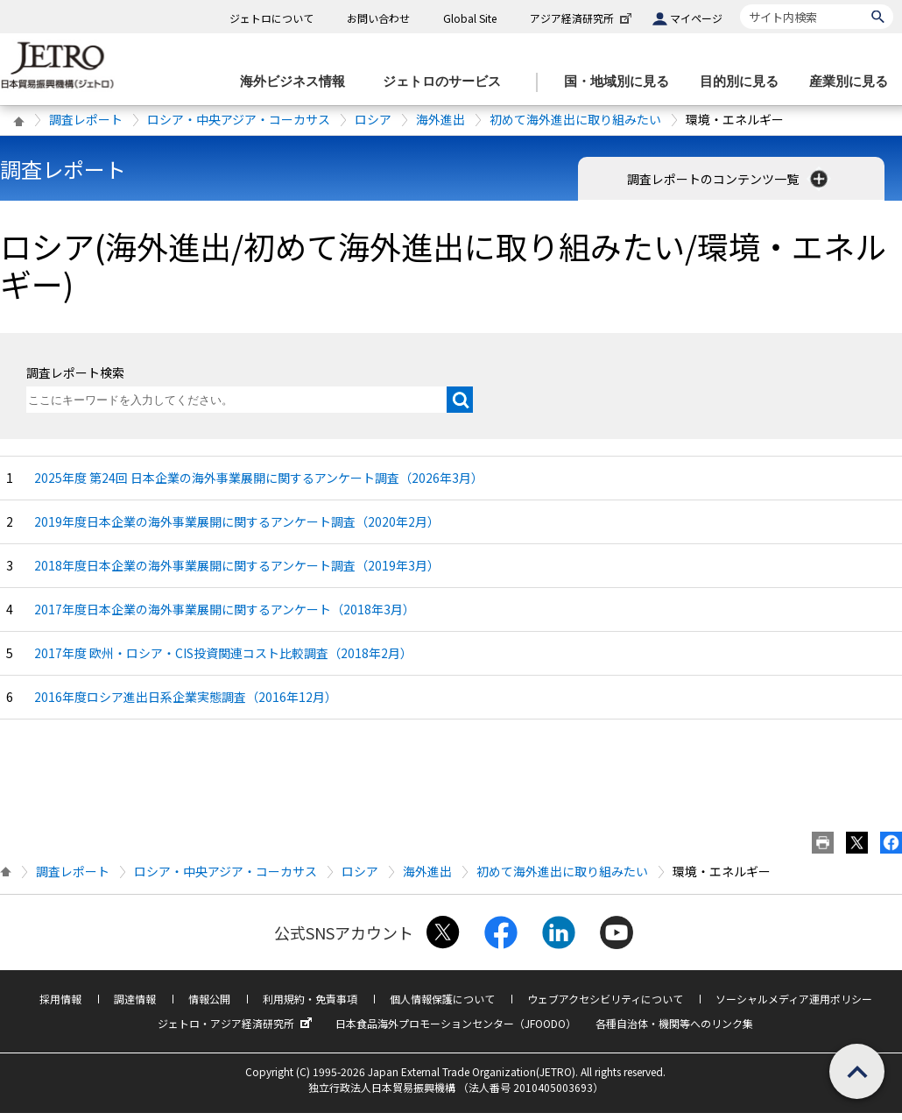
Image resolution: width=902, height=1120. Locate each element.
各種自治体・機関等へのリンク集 (674, 1023)
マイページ (696, 18)
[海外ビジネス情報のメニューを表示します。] (298, 82)
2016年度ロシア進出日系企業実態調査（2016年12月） (185, 696)
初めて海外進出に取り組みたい (575, 119)
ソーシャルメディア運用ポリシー (793, 998)
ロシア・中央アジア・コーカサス (238, 119)
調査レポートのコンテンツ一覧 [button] (729, 179)
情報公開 (209, 998)
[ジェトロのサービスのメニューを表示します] (447, 82)
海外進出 (440, 119)
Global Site (470, 18)
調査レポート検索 (75, 372)
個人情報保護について (442, 998)
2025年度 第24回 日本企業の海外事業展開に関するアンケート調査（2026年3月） (258, 477)
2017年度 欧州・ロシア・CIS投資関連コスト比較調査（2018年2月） (223, 653)
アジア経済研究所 (582, 18)
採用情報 (60, 998)
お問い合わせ (378, 18)
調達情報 (135, 998)
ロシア (373, 119)
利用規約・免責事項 (310, 998)
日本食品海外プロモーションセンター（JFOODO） (455, 1023)
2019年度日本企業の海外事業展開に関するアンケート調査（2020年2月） (237, 521)
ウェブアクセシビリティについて (605, 998)
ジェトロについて (271, 18)
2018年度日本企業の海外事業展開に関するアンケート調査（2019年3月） (237, 565)
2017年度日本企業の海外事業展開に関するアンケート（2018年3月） (224, 609)
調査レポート (86, 119)
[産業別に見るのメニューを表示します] (853, 82)
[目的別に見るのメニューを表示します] (744, 82)
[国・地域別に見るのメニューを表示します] (622, 82)
